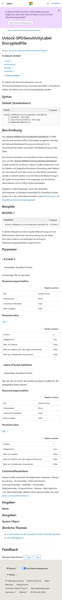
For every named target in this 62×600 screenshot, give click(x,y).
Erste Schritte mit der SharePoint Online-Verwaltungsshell (33, 534)
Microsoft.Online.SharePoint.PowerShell (24, 30)
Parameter (9, 71)
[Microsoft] (31, 3)
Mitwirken (9, 584)
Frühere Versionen (34, 581)
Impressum (9, 592)
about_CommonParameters (14, 495)
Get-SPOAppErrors (15, 537)
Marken (22, 592)
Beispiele (8, 68)
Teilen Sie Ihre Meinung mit (20, 23)
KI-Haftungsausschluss (14, 581)
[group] (31, 225)
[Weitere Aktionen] (57, 30)
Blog (46, 581)
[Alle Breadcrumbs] (4, 30)
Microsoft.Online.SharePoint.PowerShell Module (28, 50)
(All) (5, 321)
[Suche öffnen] (48, 3)
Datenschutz (22, 584)
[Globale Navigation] (2, 3)
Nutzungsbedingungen (40, 588)
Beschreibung (9, 64)
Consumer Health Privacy (15, 588)
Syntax (8, 61)
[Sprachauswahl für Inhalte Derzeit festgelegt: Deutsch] (11, 568)
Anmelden (56, 3)
